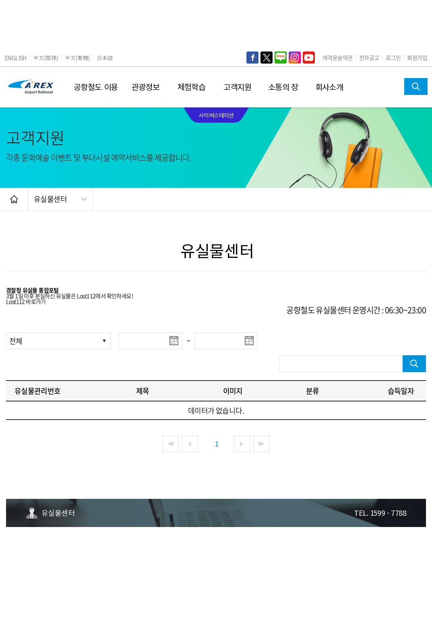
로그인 (393, 58)
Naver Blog (281, 57)
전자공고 (369, 58)
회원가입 (417, 58)
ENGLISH (16, 58)
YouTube (309, 57)
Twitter (266, 57)
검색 (416, 86)
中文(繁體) (77, 58)
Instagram (295, 57)
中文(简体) (45, 58)
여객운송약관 (337, 58)
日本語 (105, 58)
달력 (173, 340)
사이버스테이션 (216, 115)
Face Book (252, 57)
